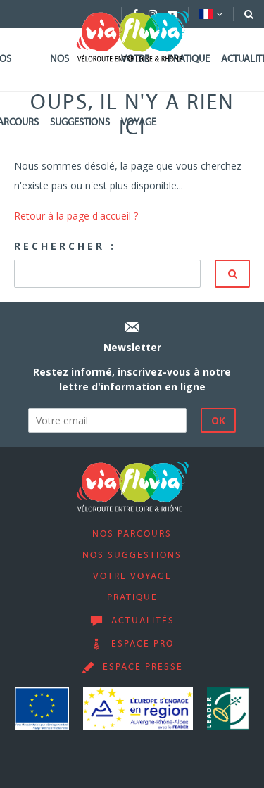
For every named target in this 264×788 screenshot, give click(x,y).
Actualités (143, 621)
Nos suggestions (80, 91)
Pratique (189, 59)
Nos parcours (132, 535)
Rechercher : (65, 246)
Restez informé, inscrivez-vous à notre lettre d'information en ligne (132, 379)
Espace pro (142, 644)
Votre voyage (138, 91)
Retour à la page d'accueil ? (76, 215)
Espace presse (143, 668)
